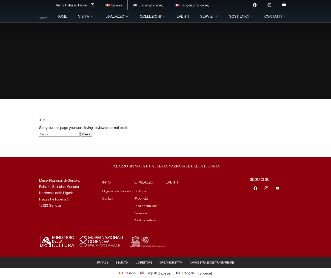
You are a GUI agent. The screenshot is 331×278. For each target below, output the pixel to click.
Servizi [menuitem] (207, 16)
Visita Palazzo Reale (71, 5)
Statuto (122, 262)
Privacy (102, 262)
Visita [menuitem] (83, 16)
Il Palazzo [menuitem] (114, 16)
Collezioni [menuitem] (150, 16)
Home (62, 16)
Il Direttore (143, 262)
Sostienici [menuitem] (239, 16)
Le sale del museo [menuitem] (145, 205)
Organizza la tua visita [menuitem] (116, 191)
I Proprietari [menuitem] (141, 198)
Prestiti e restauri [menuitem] (145, 220)
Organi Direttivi (171, 262)
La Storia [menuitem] (140, 191)
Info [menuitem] (106, 182)
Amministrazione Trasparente (212, 262)
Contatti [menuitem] (273, 16)
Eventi (183, 16)
